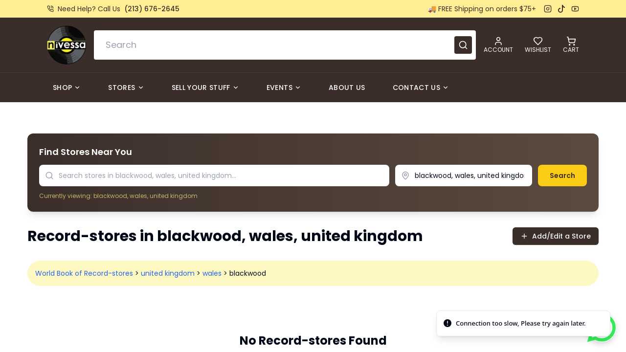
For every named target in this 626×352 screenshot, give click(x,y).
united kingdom (168, 273)
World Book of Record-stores (84, 273)
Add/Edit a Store (555, 236)
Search (562, 175)
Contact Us (421, 87)
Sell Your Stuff (205, 87)
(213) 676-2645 (151, 9)
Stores (126, 87)
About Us (347, 87)
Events (284, 87)
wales (212, 273)
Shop (67, 87)
